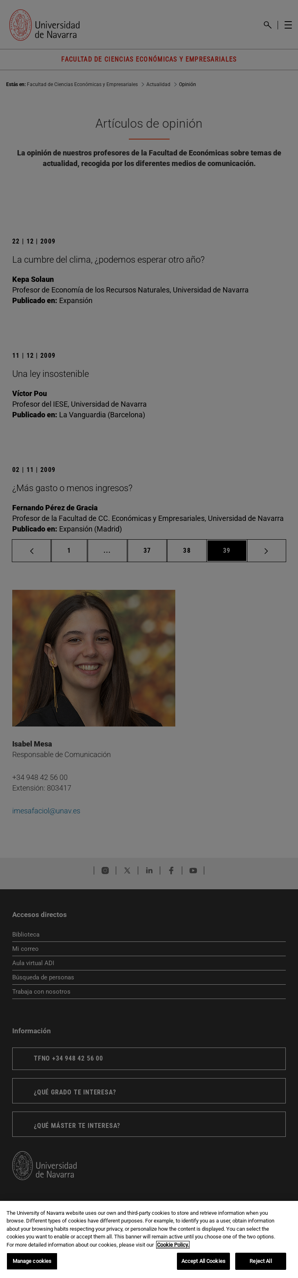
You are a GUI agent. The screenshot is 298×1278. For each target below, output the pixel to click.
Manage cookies (32, 1261)
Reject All (260, 1261)
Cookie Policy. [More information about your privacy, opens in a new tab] (173, 1245)
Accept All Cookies (203, 1261)
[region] (149, 1239)
